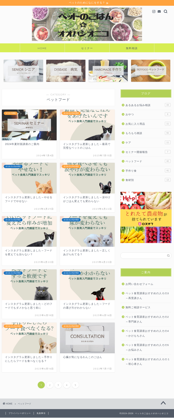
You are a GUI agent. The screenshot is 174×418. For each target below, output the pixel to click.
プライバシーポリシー (20, 413)
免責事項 (41, 413)
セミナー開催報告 (148, 152)
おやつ (148, 114)
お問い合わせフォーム (139, 284)
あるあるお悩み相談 (148, 105)
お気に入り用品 (148, 124)
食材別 (148, 180)
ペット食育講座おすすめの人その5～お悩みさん (147, 348)
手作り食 (148, 171)
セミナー (87, 48)
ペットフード (148, 161)
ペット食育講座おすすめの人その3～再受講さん (147, 296)
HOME (42, 48)
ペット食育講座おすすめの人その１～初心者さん (148, 362)
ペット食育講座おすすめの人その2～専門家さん (147, 319)
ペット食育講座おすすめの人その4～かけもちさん (147, 334)
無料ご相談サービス (138, 307)
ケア (148, 143)
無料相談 (132, 48)
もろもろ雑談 (148, 133)
